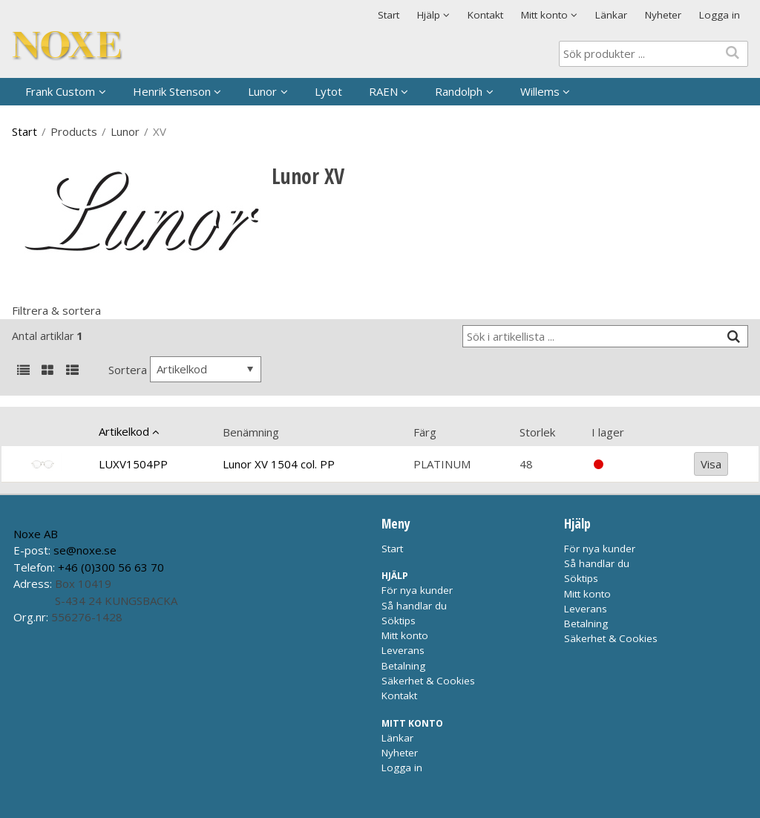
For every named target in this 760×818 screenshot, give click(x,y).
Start (388, 15)
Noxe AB (35, 533)
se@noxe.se (85, 550)
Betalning (403, 666)
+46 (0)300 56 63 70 (111, 567)
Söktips (398, 620)
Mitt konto (404, 635)
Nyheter (663, 15)
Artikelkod (124, 431)
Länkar (611, 15)
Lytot (328, 91)
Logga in (719, 15)
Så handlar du (414, 605)
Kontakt (485, 15)
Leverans (403, 650)
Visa (711, 464)
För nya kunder (417, 590)
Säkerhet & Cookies (428, 680)
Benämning (251, 432)
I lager (608, 432)
